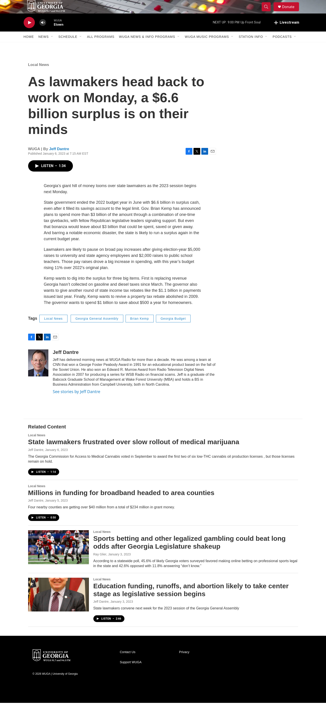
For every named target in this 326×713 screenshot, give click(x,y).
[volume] (43, 33)
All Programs (101, 47)
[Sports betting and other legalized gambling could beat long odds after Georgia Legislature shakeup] (58, 557)
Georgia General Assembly (96, 328)
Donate (291, 11)
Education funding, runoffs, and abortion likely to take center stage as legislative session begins (191, 600)
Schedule (67, 47)
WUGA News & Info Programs (147, 47)
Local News (38, 75)
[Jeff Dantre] (38, 373)
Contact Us (127, 662)
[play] (29, 32)
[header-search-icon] (268, 11)
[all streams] (287, 33)
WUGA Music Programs (207, 47)
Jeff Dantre (59, 159)
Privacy (184, 662)
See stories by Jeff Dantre (76, 401)
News (43, 47)
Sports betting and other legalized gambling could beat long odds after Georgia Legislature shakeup (189, 552)
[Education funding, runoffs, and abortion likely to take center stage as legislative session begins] (58, 605)
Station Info (251, 47)
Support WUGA (131, 672)
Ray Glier (99, 564)
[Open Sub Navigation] (52, 47)
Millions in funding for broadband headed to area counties (121, 503)
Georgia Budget (173, 328)
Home (29, 47)
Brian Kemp (139, 328)
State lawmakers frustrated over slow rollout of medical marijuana (133, 452)
